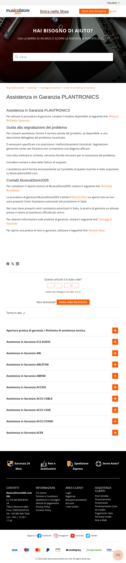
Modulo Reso (79, 197)
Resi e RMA (101, 520)
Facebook (44, 535)
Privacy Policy (43, 506)
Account (69, 503)
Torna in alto (16, 313)
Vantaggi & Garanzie (50, 87)
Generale (32, 87)
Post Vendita (101, 496)
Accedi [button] (112, 11)
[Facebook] (7, 263)
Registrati (70, 496)
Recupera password (76, 499)
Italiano (112, 2)
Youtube (77, 535)
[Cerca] (63, 57)
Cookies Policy (43, 510)
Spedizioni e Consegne (48, 499)
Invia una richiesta (94, 11)
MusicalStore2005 (15, 87)
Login (68, 492)
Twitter (91, 535)
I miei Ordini (72, 506)
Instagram (61, 535)
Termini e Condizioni (47, 496)
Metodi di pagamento (47, 503)
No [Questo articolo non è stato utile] (71, 285)
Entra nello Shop (54, 11)
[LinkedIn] (17, 263)
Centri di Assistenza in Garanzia (79, 87)
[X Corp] (12, 263)
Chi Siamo (41, 492)
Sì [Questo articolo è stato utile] (54, 285)
